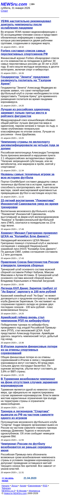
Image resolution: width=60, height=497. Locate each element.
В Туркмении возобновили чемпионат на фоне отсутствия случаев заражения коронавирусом (29, 382)
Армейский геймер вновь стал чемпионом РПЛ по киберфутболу (25, 319)
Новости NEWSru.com (15, 493)
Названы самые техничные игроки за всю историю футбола (27, 176)
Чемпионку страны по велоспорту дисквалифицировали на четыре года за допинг (30, 145)
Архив (23, 485)
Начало (5, 485)
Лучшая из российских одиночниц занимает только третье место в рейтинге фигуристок (25, 113)
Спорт (4, 11)
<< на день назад (8, 479)
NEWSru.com (14, 4)
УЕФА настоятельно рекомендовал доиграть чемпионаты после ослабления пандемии (26, 24)
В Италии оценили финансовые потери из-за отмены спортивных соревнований (29, 350)
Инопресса (34, 491)
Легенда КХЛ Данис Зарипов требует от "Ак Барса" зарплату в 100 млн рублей (29, 290)
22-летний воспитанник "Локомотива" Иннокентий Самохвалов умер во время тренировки (29, 204)
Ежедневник (34, 485)
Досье (14, 485)
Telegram (6, 488)
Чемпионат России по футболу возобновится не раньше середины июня (26, 447)
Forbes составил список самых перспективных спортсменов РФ (24, 52)
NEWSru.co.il (8, 491)
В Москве (22, 491)
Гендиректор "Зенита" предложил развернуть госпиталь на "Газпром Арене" (26, 80)
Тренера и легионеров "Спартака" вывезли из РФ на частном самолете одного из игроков (27, 415)
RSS (45, 485)
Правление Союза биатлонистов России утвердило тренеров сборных (30, 263)
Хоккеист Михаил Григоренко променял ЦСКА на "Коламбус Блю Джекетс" (29, 234)
